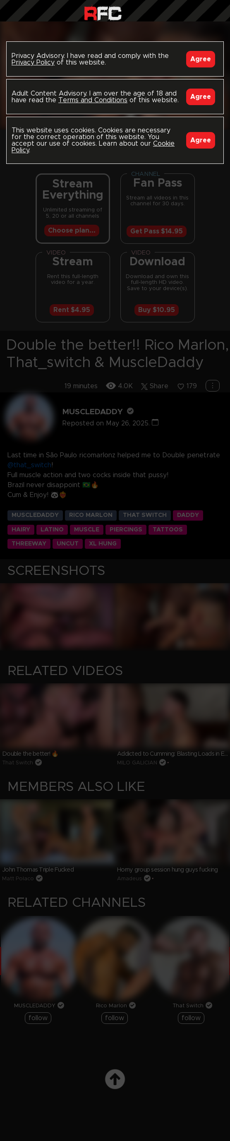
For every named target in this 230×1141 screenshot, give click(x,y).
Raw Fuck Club (103, 12)
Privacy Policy (33, 62)
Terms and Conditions (92, 100)
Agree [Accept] (200, 59)
